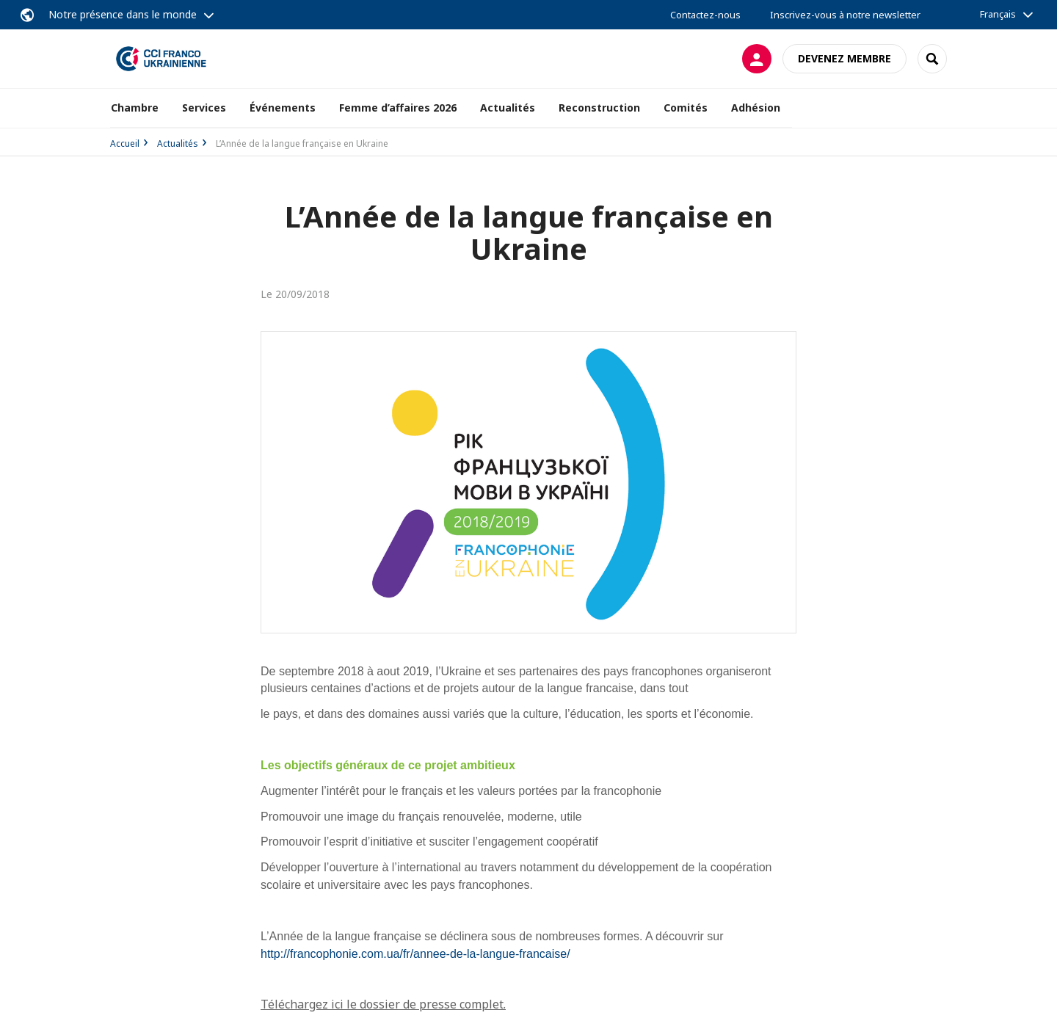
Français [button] (998, 14)
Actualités (177, 143)
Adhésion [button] (755, 108)
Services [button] (204, 108)
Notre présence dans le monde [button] (122, 14)
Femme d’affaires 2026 (398, 108)
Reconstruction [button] (599, 108)
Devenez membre (844, 58)
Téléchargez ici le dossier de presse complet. (383, 1004)
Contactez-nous (705, 14)
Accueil (124, 143)
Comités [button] (686, 108)
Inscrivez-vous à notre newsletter (845, 14)
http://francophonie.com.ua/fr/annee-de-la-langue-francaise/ (415, 954)
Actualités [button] (507, 108)
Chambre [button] (135, 108)
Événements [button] (283, 108)
